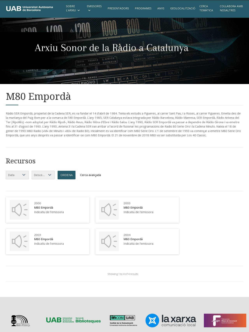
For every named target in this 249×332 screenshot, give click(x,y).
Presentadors (118, 8)
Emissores (94, 8)
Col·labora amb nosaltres (231, 8)
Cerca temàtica (206, 8)
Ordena (66, 175)
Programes (143, 8)
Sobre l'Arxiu (73, 8)
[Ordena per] (17, 175)
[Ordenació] (43, 175)
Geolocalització (182, 8)
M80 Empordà (43, 207)
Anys (160, 8)
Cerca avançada (90, 175)
